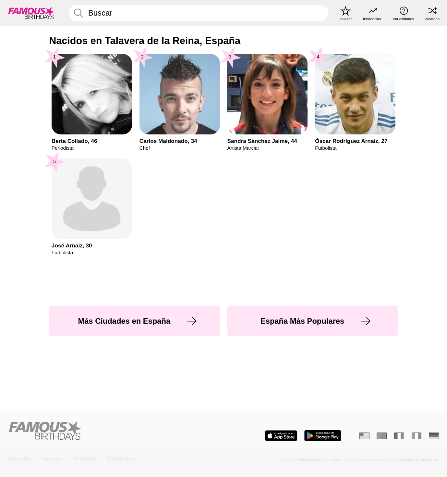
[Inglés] (364, 436)
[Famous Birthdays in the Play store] (322, 435)
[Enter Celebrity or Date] (198, 13)
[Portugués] (382, 436)
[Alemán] (434, 436)
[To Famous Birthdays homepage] (31, 13)
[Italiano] (417, 436)
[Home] (113, 431)
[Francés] (399, 436)
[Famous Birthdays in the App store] (281, 435)
